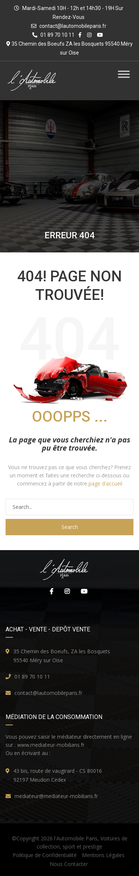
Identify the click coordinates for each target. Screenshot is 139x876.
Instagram (65, 591)
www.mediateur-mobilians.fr (51, 744)
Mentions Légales (103, 855)
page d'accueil (105, 483)
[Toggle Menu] (124, 74)
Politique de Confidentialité (45, 855)
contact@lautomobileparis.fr (72, 26)
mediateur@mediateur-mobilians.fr (56, 796)
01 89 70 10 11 (32, 676)
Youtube (82, 591)
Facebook (49, 591)
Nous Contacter (69, 863)
